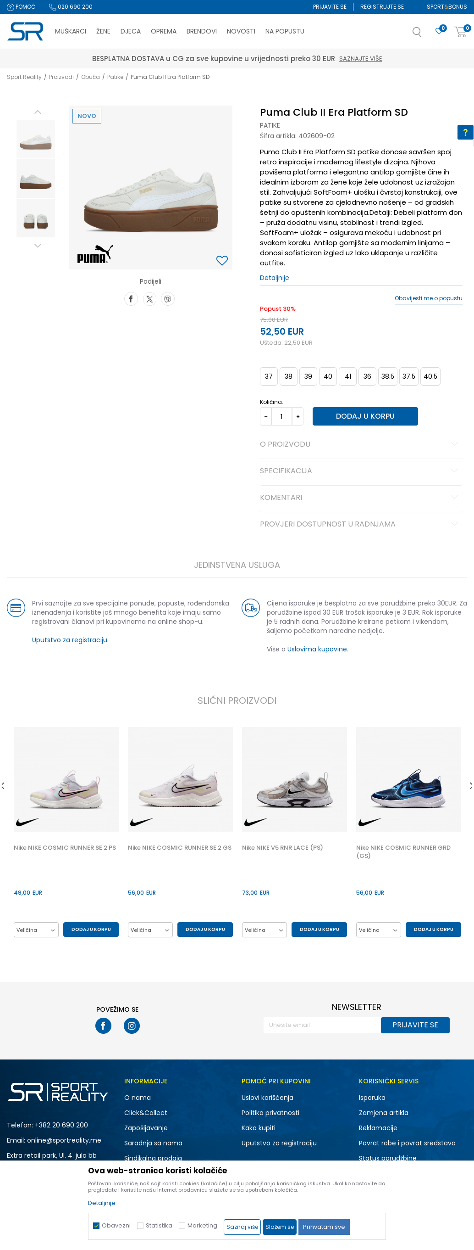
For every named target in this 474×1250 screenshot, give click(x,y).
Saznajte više (206, 58)
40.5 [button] (430, 376)
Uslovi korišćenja (267, 1098)
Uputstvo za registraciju (68, 640)
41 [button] (347, 376)
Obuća (90, 77)
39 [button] (308, 376)
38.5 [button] (387, 376)
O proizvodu (360, 444)
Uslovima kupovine (317, 649)
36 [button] (367, 376)
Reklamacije (378, 1128)
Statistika (159, 1225)
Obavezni (116, 1225)
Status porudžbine (388, 1158)
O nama (137, 1098)
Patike (115, 77)
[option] (34, 139)
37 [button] (268, 376)
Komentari (360, 498)
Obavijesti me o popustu (429, 298)
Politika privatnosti (270, 1113)
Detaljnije (274, 277)
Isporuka (372, 1098)
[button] (426, 35)
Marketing (202, 1225)
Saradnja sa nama (153, 1143)
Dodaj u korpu (361, 416)
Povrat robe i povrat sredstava (407, 1143)
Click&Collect (145, 1113)
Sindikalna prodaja (153, 1158)
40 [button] (327, 376)
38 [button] (288, 376)
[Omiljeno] (439, 31)
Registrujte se (382, 7)
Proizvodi (61, 77)
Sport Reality (24, 77)
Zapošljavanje (146, 1128)
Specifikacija (360, 471)
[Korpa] (460, 32)
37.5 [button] (408, 376)
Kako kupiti (259, 1128)
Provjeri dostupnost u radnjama (360, 524)
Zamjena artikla (383, 1113)
